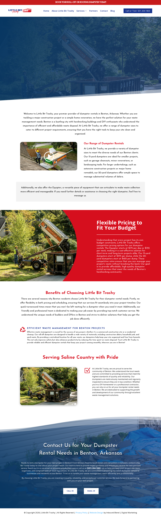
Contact (104, 10)
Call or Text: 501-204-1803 (138, 10)
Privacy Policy (82, 512)
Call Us (70, 491)
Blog (112, 10)
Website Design (96, 512)
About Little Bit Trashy (63, 10)
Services (80, 10)
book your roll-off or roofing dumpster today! (80, 2)
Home (46, 10)
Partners (93, 10)
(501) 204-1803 (94, 468)
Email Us (91, 491)
